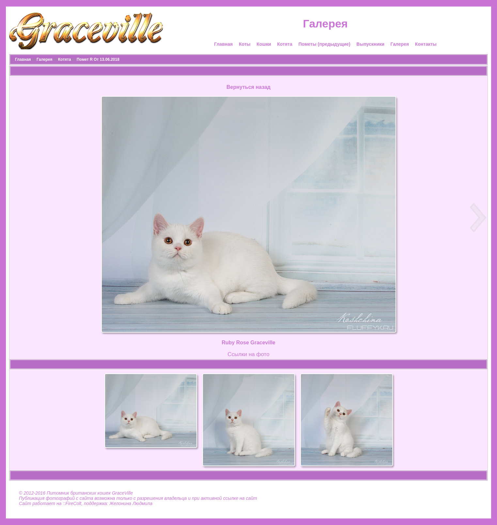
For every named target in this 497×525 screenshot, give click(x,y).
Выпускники (370, 44)
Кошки (263, 44)
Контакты (426, 44)
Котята (284, 44)
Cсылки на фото (248, 354)
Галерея (399, 44)
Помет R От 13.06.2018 (98, 59)
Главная (223, 44)
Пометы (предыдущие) (324, 44)
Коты (245, 44)
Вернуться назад (248, 87)
